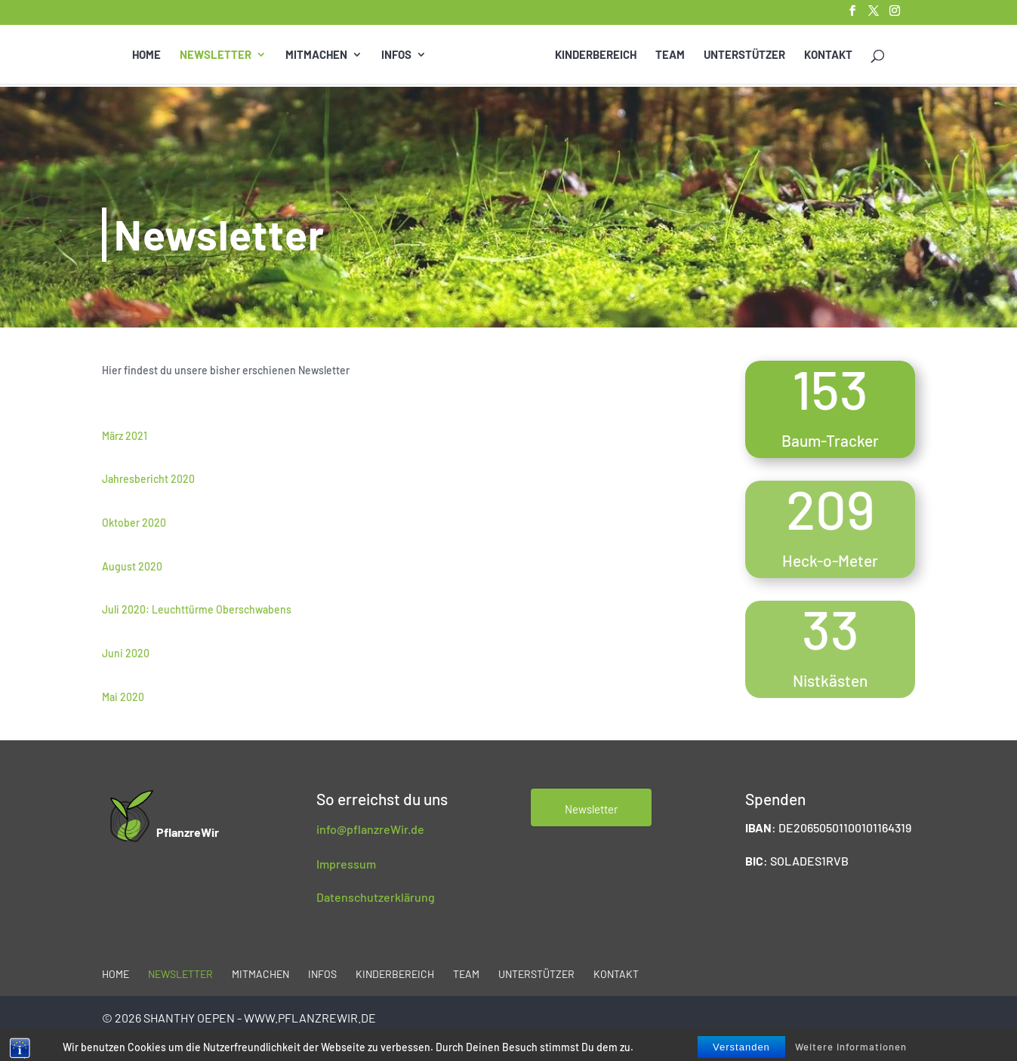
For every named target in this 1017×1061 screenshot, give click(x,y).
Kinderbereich (595, 55)
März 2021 (124, 435)
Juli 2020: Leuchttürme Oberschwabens (196, 609)
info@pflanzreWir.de (370, 829)
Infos (396, 55)
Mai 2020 (123, 696)
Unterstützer (744, 55)
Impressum (346, 863)
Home (146, 55)
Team (670, 55)
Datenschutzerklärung (375, 897)
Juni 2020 (125, 653)
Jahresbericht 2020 (148, 478)
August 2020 (132, 566)
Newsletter (215, 55)
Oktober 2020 (134, 522)
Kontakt (828, 55)
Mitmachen (316, 55)
